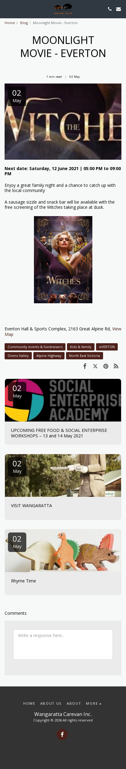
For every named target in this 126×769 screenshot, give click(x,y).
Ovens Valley (18, 355)
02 (17, 391)
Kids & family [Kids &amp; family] (80, 346)
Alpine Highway (48, 355)
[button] (7, 8)
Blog (24, 22)
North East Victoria (84, 355)
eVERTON (107, 346)
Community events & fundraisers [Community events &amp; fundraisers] (35, 346)
